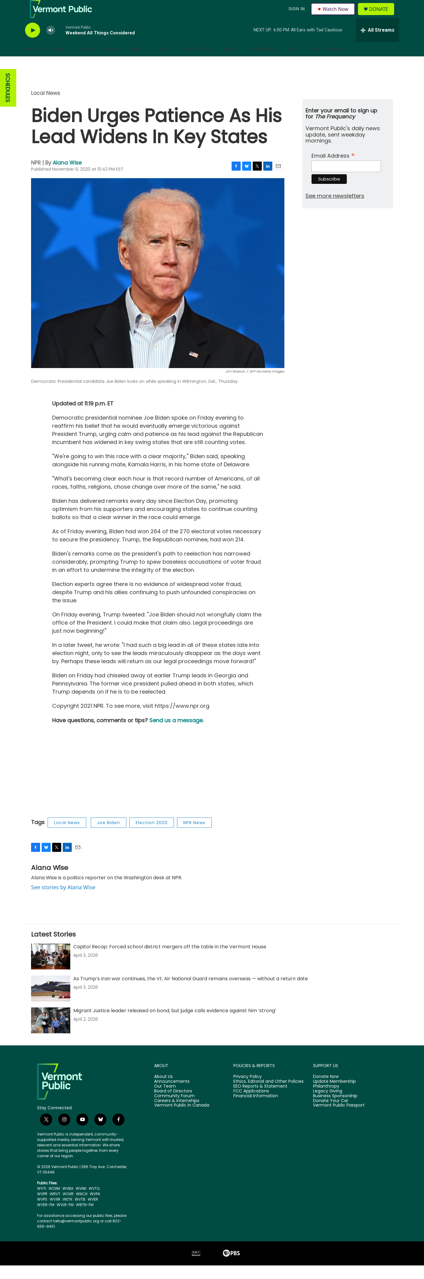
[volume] (51, 44)
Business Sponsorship (335, 1109)
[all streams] (377, 44)
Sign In (296, 16)
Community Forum (174, 1109)
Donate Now (326, 1090)
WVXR (55, 1212)
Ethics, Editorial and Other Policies (268, 1095)
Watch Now (334, 15)
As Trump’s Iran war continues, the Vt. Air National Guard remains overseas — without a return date (190, 992)
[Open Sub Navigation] (67, 62)
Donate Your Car (330, 1114)
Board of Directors (173, 1104)
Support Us (196, 63)
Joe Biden (108, 836)
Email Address (333, 168)
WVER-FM (45, 1218)
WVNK (81, 1202)
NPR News (194, 836)
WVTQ (94, 1202)
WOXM (54, 1202)
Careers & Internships (176, 1114)
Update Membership (334, 1095)
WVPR (42, 1207)
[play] (32, 43)
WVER (93, 1212)
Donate (382, 16)
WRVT (55, 1207)
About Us (163, 1090)
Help (292, 63)
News (112, 63)
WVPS (42, 1212)
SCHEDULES (7, 101)
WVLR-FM (65, 1218)
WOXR (68, 1207)
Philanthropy (326, 1100)
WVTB (80, 1212)
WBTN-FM (84, 1218)
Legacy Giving (327, 1104)
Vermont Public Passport (339, 1119)
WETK (67, 1212)
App (315, 63)
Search (334, 63)
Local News (45, 106)
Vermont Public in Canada (181, 1119)
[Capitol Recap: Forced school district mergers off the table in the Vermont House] (50, 970)
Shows (84, 63)
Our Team (165, 1100)
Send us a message (176, 734)
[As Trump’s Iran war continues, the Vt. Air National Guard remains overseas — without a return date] (50, 1002)
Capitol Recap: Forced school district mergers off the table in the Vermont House (169, 960)
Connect (263, 63)
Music (139, 63)
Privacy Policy (247, 1090)
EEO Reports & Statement (260, 1100)
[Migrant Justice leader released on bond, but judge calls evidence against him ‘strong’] (50, 1034)
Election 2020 (152, 836)
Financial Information (255, 1109)
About (231, 63)
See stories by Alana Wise (63, 900)
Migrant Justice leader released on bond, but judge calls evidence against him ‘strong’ (174, 1024)
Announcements (172, 1095)
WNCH (81, 1207)
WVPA (95, 1207)
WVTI (41, 1202)
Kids (164, 63)
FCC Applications (251, 1104)
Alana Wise (67, 176)
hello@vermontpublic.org (76, 1234)
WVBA (67, 1202)
